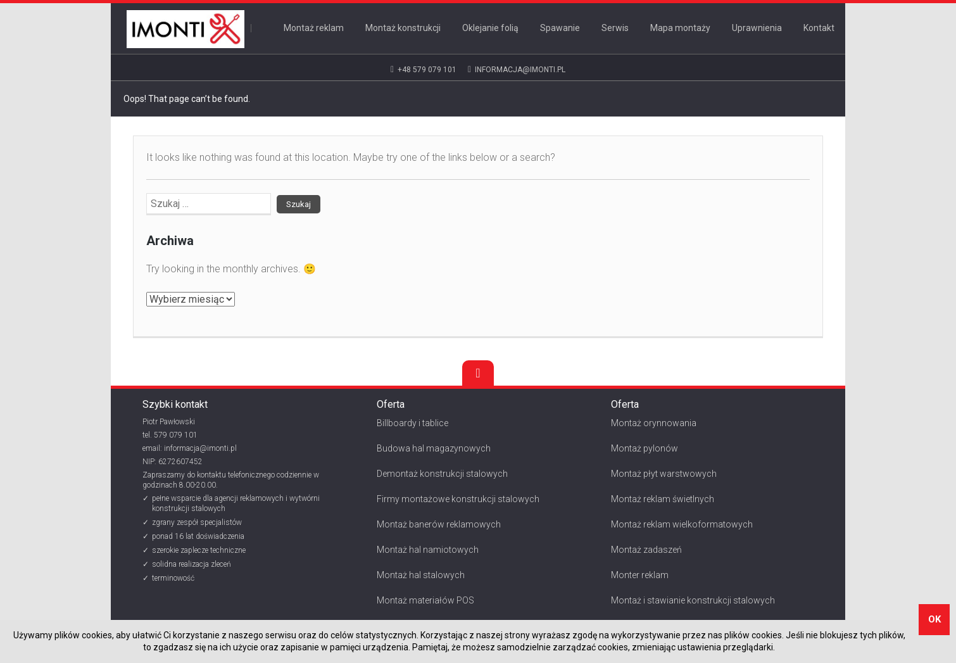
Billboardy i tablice (412, 423)
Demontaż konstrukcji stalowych (442, 474)
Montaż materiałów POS (425, 600)
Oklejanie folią (490, 28)
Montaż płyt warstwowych (664, 474)
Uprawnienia (757, 28)
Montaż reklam (314, 28)
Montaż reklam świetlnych (662, 499)
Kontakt (818, 28)
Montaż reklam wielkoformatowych (682, 524)
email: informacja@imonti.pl (189, 448)
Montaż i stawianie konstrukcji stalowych (693, 600)
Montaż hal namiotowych (428, 550)
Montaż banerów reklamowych (439, 524)
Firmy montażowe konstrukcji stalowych (458, 499)
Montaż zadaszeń (646, 550)
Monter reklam (640, 575)
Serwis (615, 28)
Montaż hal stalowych (421, 575)
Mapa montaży (680, 28)
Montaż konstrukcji (403, 28)
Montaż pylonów (644, 448)
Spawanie (560, 28)
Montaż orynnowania (653, 423)
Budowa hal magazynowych (434, 448)
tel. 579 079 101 (170, 435)
